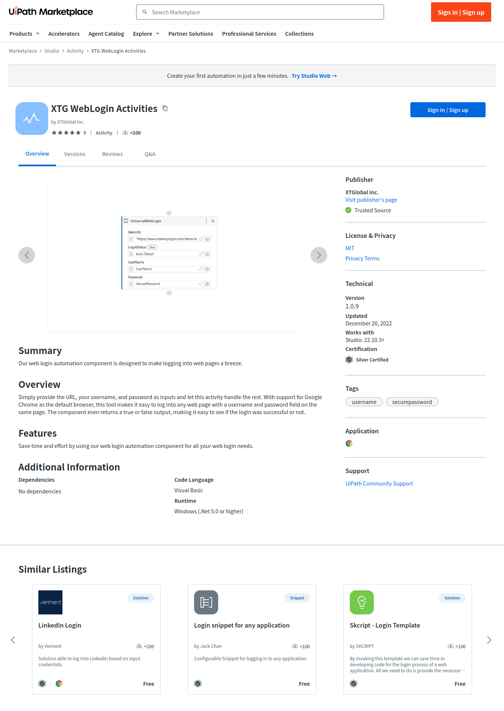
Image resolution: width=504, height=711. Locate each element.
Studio (51, 51)
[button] (364, 401)
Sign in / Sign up (448, 109)
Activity (75, 51)
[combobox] (265, 12)
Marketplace (23, 51)
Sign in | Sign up (461, 12)
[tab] (37, 156)
